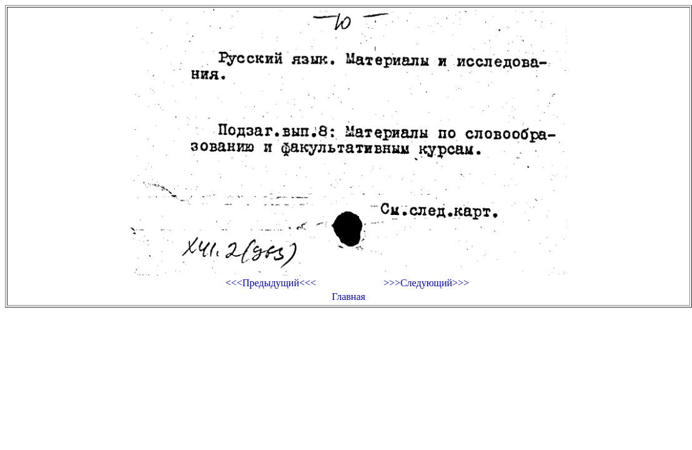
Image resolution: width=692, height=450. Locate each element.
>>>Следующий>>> (426, 283)
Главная (348, 296)
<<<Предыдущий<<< (270, 283)
